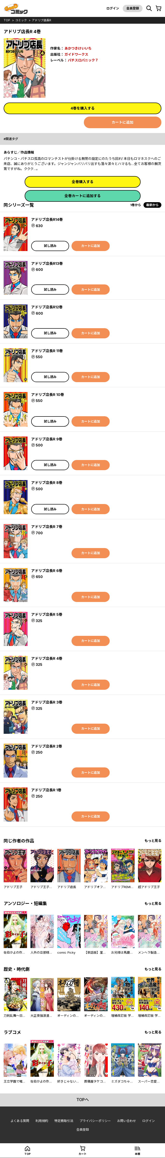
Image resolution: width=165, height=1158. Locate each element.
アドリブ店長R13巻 (47, 263)
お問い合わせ (126, 1121)
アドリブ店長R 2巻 (46, 746)
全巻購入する (82, 181)
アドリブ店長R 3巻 (46, 702)
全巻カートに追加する (83, 195)
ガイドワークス (76, 54)
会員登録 (132, 8)
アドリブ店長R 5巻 (46, 614)
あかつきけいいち (78, 48)
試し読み (50, 246)
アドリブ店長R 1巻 (46, 790)
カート (82, 1154)
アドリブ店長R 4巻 (46, 658)
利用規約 (42, 1121)
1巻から (135, 205)
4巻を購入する (83, 108)
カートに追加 (122, 122)
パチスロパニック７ (83, 60)
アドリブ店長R (41, 20)
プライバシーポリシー (95, 1121)
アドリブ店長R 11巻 (47, 351)
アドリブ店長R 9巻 (46, 439)
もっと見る (152, 841)
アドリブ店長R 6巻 (46, 570)
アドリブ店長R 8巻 (46, 482)
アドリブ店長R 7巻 (46, 526)
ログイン (113, 8)
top (7, 20)
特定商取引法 (63, 1121)
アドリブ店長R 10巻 (47, 394)
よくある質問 (19, 1121)
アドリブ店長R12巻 (47, 307)
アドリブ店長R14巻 (47, 219)
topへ (82, 1099)
